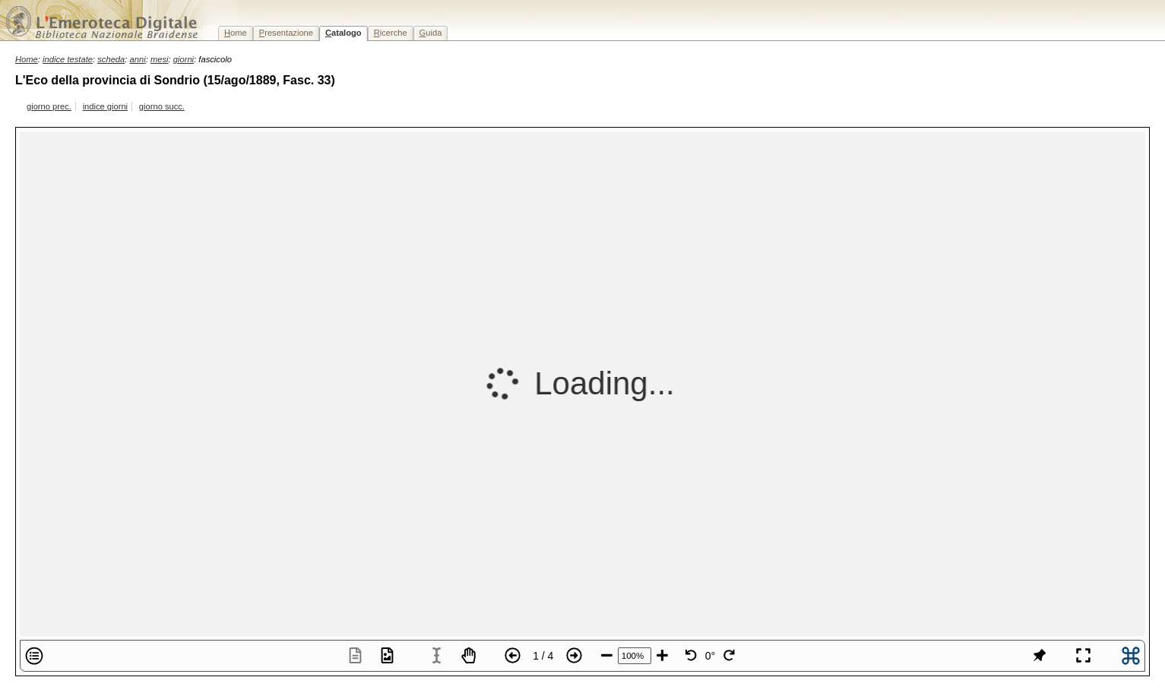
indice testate (68, 59)
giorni (183, 59)
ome (235, 32)
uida (430, 32)
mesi (159, 59)
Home (26, 59)
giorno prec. (49, 106)
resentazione (286, 32)
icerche (390, 32)
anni (138, 59)
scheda (111, 59)
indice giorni (105, 106)
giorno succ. (162, 106)
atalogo (343, 32)
